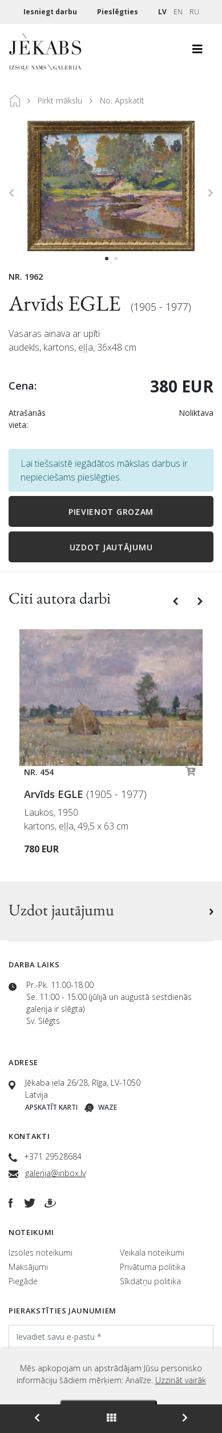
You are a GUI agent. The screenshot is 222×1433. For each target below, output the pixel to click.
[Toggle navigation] (197, 52)
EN (178, 12)
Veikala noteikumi (152, 1252)
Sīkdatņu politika (150, 1281)
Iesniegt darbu (51, 12)
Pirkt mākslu (59, 100)
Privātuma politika (152, 1266)
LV (162, 12)
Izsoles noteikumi (40, 1252)
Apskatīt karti (51, 1107)
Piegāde (23, 1281)
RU (194, 12)
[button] (176, 600)
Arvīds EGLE (67, 303)
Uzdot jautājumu (111, 547)
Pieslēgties (118, 12)
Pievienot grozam (111, 511)
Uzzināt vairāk (180, 1380)
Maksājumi (28, 1266)
